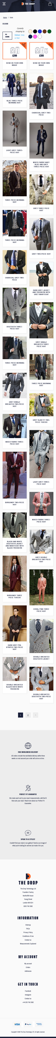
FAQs (28, 929)
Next (35, 715)
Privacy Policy (28, 932)
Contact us (28, 940)
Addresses (28, 971)
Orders (28, 967)
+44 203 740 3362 (28, 1002)
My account (28, 964)
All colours (7, 35)
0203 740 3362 (28, 906)
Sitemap (28, 925)
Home (5, 18)
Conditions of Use (28, 936)
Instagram (28, 995)
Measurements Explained (28, 944)
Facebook (28, 991)
